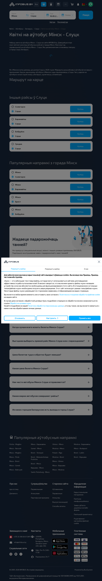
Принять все (85, 318)
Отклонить (20, 318)
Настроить (51, 318)
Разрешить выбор (18, 269)
